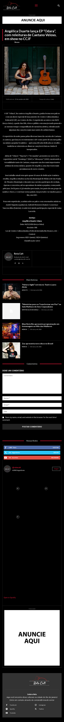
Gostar (56, 447)
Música (24, 329)
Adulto (25, 290)
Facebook (13, 705)
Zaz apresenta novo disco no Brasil (37, 343)
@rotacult (16, 467)
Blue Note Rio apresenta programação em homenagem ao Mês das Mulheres (40, 325)
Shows (17, 42)
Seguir (56, 452)
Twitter (41, 709)
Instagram (42, 705)
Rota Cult (18, 253)
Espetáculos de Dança (30, 310)
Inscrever (55, 457)
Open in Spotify (10, 597)
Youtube (13, 713)
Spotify (12, 709)
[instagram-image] (18, 488)
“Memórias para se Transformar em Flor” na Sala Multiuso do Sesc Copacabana (41, 305)
